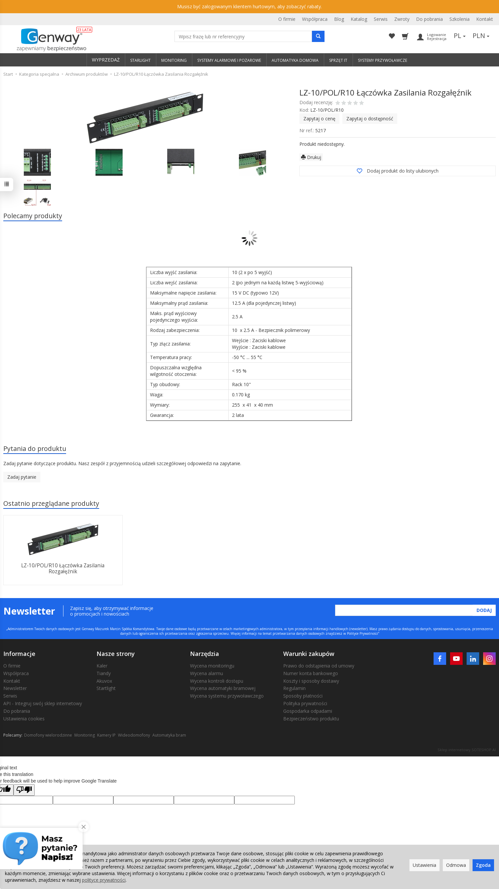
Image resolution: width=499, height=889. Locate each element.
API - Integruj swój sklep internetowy (42, 703)
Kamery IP (106, 735)
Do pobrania (429, 19)
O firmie (286, 19)
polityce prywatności (104, 880)
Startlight (106, 688)
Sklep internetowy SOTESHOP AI (467, 749)
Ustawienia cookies (24, 718)
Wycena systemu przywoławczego (227, 696)
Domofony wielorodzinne (48, 735)
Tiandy (103, 673)
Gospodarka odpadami (307, 711)
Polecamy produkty (32, 215)
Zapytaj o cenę (319, 118)
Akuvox (104, 681)
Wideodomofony (134, 735)
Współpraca (314, 19)
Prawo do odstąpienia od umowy (318, 666)
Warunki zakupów (308, 654)
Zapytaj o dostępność (369, 118)
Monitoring (84, 735)
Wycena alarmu (206, 673)
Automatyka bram (169, 735)
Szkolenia (459, 19)
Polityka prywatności (305, 703)
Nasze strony (115, 654)
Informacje (19, 654)
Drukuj (311, 157)
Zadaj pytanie (21, 477)
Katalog (359, 19)
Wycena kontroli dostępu (216, 681)
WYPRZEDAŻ (106, 60)
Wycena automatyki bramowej (222, 688)
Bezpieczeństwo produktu (311, 718)
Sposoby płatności (303, 696)
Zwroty (401, 19)
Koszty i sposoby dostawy (311, 681)
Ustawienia (424, 865)
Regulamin (294, 688)
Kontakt (484, 19)
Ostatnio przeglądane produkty (51, 503)
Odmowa (456, 865)
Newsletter (15, 688)
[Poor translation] (24, 790)
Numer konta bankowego (310, 673)
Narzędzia (204, 654)
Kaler (101, 666)
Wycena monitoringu (212, 666)
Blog (339, 19)
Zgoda (483, 865)
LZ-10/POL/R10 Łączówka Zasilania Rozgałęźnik (62, 568)
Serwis (381, 19)
